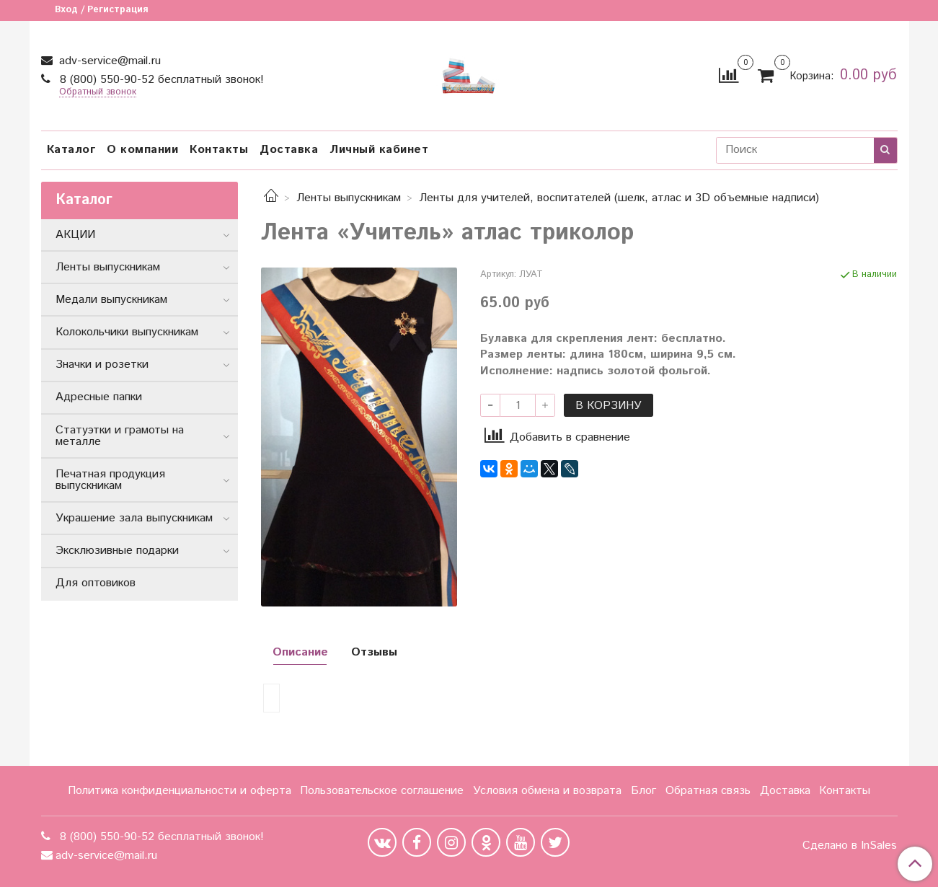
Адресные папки (99, 397)
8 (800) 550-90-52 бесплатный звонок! (160, 79)
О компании (142, 149)
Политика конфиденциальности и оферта (179, 790)
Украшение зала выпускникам (134, 518)
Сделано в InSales (849, 846)
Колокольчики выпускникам (127, 332)
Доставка (289, 149)
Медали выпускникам (111, 299)
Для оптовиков (96, 583)
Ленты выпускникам (348, 198)
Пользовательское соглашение (382, 790)
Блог (643, 790)
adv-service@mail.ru (108, 61)
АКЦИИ (75, 234)
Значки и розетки (102, 364)
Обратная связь (708, 790)
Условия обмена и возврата (547, 790)
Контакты (219, 149)
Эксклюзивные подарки (117, 550)
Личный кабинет (378, 149)
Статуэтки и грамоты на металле (120, 436)
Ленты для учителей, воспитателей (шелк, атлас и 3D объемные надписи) (619, 198)
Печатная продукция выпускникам (110, 480)
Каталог (71, 149)
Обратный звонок (97, 92)
